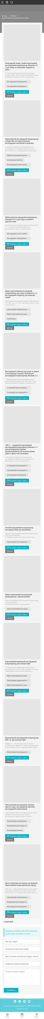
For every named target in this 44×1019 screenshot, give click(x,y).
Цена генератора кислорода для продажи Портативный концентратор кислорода (21, 884)
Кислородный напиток (15, 830)
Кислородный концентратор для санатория (19, 906)
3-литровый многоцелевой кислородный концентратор (19, 388)
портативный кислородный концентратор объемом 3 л (19, 470)
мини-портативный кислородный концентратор (19, 609)
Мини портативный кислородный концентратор (19, 676)
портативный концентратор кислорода (19, 309)
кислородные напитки (14, 160)
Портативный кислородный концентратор (19, 752)
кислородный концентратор (16, 86)
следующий (8, 922)
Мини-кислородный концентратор (19, 155)
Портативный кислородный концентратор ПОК (19, 542)
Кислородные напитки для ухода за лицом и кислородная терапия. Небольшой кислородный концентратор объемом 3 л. (22, 373)
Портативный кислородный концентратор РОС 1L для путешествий (21, 739)
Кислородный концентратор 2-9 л (18, 82)
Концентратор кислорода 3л (17, 826)
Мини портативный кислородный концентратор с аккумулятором (18, 596)
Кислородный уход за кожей (17, 234)
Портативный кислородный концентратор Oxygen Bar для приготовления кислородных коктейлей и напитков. (21, 141)
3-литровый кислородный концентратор (19, 392)
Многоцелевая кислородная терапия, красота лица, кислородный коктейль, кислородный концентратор (20, 807)
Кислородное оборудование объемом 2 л (19, 238)
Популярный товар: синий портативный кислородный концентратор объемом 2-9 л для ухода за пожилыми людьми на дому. (21, 66)
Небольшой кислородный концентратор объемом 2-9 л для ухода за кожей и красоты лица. (21, 219)
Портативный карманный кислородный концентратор (19, 680)
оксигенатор (11, 319)
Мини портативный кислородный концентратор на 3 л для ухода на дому (19, 314)
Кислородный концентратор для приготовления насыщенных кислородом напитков (19, 164)
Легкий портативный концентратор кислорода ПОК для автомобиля (19, 529)
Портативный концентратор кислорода (19, 821)
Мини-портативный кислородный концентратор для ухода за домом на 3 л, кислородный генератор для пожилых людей (21, 294)
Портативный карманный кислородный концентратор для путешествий (20, 663)
